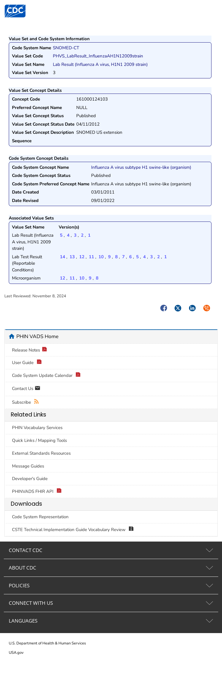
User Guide (27, 362)
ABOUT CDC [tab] (22, 567)
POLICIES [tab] (19, 585)
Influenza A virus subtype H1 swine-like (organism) (141, 167)
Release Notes (29, 350)
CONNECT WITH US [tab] (31, 603)
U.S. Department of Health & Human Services (47, 643)
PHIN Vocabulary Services (37, 428)
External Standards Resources (41, 453)
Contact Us (26, 389)
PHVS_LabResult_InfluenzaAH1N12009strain (98, 56)
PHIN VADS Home (37, 336)
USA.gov (16, 652)
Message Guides (28, 466)
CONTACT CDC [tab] (25, 550)
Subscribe (25, 402)
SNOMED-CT (66, 48)
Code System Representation (40, 517)
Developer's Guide (30, 479)
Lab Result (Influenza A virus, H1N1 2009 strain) (100, 64)
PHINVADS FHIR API (37, 491)
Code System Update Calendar (46, 375)
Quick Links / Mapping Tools (39, 440)
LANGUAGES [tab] (23, 620)
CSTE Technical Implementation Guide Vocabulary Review (73, 529)
